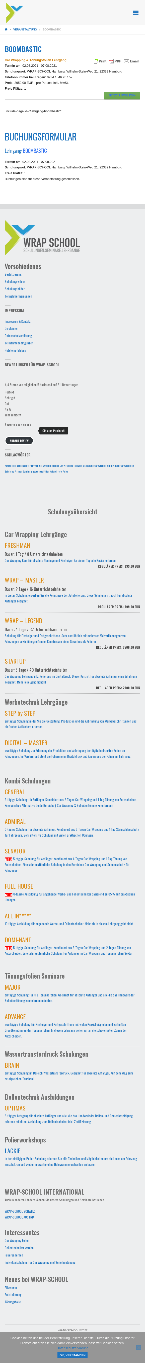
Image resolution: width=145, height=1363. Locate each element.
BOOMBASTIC (35, 150)
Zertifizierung (13, 274)
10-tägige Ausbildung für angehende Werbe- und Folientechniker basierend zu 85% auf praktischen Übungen (70, 893)
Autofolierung (13, 1294)
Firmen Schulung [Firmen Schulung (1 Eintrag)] (23, 471)
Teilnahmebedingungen (19, 343)
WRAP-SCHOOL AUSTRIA (19, 1217)
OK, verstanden (72, 1355)
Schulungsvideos (15, 281)
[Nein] (138, 1347)
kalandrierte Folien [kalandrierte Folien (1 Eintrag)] (59, 471)
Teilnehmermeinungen (18, 296)
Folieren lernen (14, 1255)
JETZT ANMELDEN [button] (122, 95)
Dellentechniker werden (19, 1247)
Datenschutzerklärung (18, 335)
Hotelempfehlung (15, 350)
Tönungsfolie (13, 1302)
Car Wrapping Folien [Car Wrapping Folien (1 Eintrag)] (49, 465)
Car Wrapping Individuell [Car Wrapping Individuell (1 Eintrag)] (107, 465)
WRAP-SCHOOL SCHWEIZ (20, 1211)
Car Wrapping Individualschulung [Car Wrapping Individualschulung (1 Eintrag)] (77, 465)
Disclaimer (11, 328)
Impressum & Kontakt (18, 321)
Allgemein (11, 1287)
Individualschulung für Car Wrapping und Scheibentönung (40, 1262)
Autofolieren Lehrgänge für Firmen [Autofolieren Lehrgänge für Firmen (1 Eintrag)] (21, 465)
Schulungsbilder (15, 288)
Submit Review (19, 441)
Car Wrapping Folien (17, 1240)
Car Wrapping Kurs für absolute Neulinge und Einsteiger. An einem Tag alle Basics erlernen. (72, 558)
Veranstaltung (25, 29)
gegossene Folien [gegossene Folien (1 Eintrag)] (41, 471)
